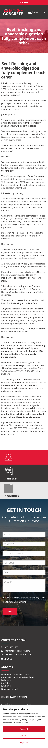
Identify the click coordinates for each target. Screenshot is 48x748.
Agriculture (6, 704)
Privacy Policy (26, 597)
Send (10, 611)
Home (28, 704)
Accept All (24, 729)
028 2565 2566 (9, 647)
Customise (24, 736)
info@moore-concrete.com (15, 650)
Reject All (24, 742)
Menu (33, 12)
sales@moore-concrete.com (16, 654)
